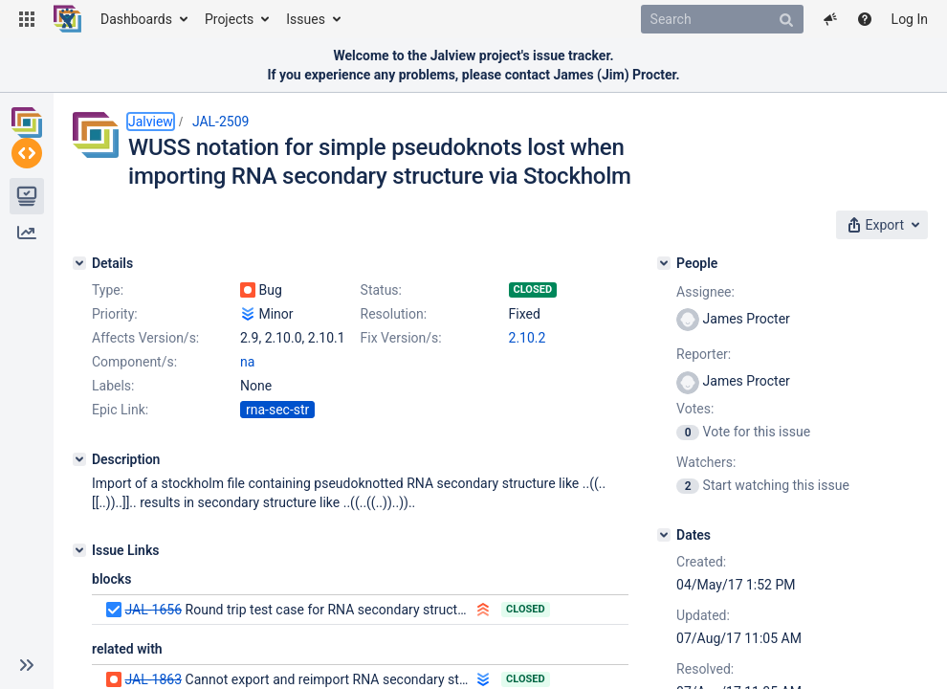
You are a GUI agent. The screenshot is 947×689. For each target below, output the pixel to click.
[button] (27, 19)
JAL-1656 (153, 609)
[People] (664, 263)
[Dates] (664, 535)
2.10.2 (527, 337)
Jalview (150, 121)
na (247, 361)
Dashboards (136, 19)
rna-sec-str (277, 409)
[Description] (79, 459)
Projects (229, 19)
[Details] (79, 263)
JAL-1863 (153, 679)
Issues (305, 19)
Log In (910, 19)
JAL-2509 (221, 121)
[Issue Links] (79, 550)
